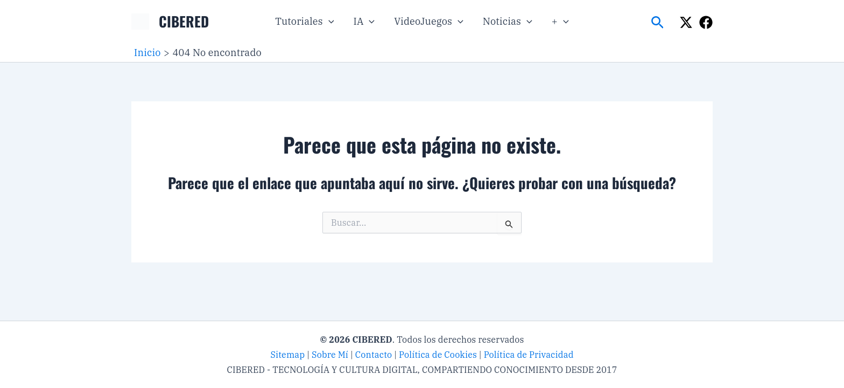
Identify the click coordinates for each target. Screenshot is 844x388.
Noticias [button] (507, 21)
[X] (686, 22)
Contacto (373, 354)
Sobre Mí (330, 354)
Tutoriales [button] (304, 21)
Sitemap (287, 354)
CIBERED (184, 21)
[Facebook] (706, 22)
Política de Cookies (438, 354)
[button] (328, 21)
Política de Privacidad (529, 354)
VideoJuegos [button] (428, 21)
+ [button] (560, 21)
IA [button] (364, 21)
